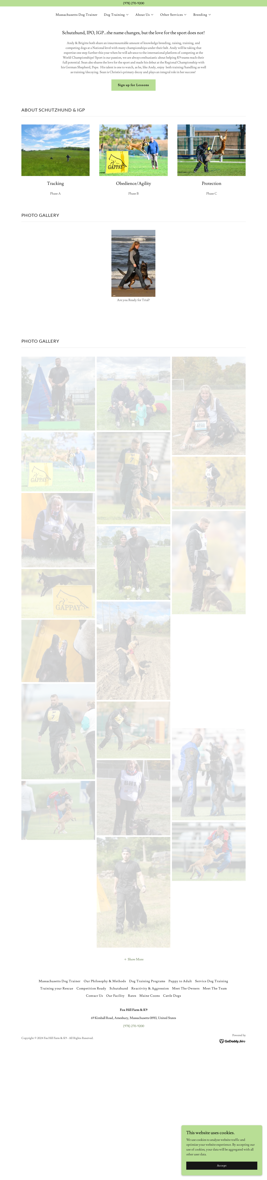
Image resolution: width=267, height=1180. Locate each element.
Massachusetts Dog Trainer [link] (76, 15)
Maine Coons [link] (149, 1124)
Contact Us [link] (94, 1124)
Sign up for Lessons (133, 85)
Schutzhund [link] (119, 1117)
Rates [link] (132, 1124)
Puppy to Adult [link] (180, 1110)
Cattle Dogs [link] (172, 1124)
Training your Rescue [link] (56, 1117)
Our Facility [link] (115, 1124)
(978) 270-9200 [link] (133, 1155)
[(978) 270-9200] (133, 3)
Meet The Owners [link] (186, 1117)
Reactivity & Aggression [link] (150, 1117)
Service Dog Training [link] (211, 1110)
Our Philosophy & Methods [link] (105, 1110)
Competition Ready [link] (91, 1117)
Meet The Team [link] (215, 1117)
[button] (116, 14)
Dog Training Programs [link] (147, 1110)
